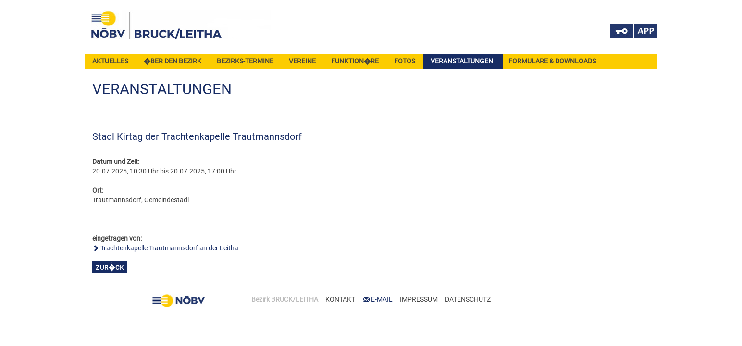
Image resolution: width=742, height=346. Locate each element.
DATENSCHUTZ (468, 299)
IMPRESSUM (419, 299)
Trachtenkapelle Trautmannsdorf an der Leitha (169, 248)
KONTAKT (340, 299)
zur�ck (110, 267)
